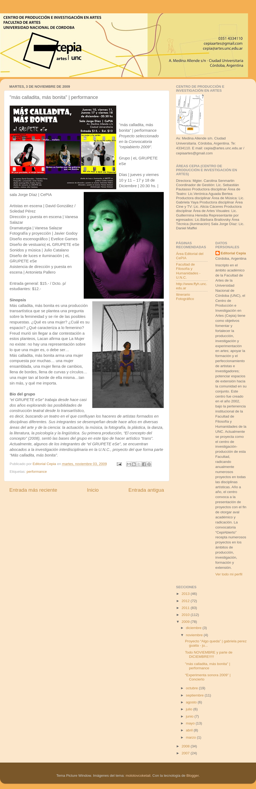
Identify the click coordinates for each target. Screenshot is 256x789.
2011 (186, 608)
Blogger (192, 776)
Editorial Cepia (233, 253)
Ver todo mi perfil (228, 574)
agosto (192, 702)
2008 (186, 746)
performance (37, 472)
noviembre (195, 635)
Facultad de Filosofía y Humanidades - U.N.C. (188, 270)
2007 (186, 753)
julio (189, 709)
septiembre (195, 695)
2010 (186, 615)
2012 (186, 601)
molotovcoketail (138, 776)
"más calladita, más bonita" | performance (207, 666)
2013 (186, 594)
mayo (191, 723)
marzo (191, 737)
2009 (186, 622)
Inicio (93, 490)
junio (190, 716)
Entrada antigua (146, 490)
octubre (192, 688)
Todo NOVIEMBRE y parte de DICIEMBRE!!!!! (209, 654)
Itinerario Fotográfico (185, 297)
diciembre (194, 628)
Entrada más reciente (33, 490)
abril (190, 730)
